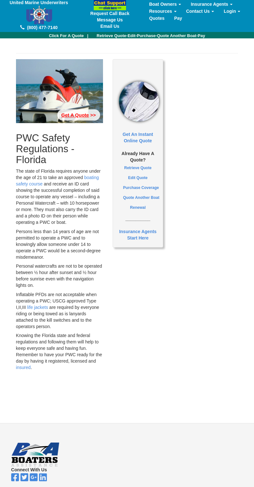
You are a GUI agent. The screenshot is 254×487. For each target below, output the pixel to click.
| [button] (68, 35)
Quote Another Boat (141, 197)
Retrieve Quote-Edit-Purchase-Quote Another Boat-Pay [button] (151, 35)
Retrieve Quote (137, 168)
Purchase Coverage (141, 187)
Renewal (138, 207)
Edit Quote (138, 178)
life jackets (37, 307)
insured (23, 367)
